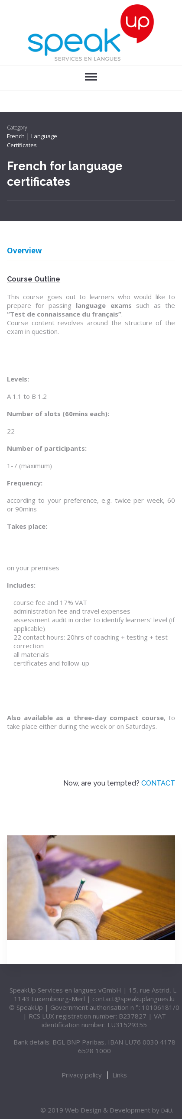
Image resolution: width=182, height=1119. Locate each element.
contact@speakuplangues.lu (133, 998)
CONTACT (158, 783)
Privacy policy (82, 1074)
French (16, 136)
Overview (24, 251)
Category (17, 127)
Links (119, 1074)
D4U (166, 1110)
